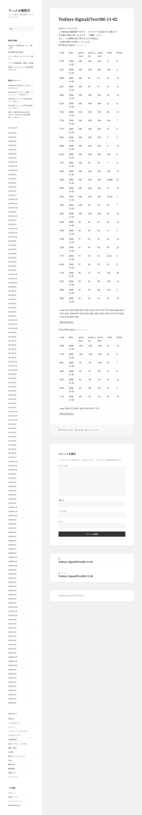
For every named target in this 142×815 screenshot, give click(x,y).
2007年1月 (12, 653)
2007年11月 (12, 611)
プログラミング (14, 735)
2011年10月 (12, 420)
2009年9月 (12, 520)
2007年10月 (12, 615)
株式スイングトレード (16, 756)
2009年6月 (12, 532)
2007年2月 (12, 649)
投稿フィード (13, 797)
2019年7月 (12, 179)
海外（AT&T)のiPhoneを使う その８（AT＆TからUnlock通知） (20, 114)
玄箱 (10, 760)
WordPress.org (14, 805)
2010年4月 (12, 495)
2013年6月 (12, 345)
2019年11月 (12, 166)
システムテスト (14, 723)
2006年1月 (12, 703)
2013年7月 (12, 341)
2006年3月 (12, 694)
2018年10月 (12, 208)
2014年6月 (12, 295)
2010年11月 (12, 465)
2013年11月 (12, 324)
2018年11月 (12, 203)
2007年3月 (12, 644)
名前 (61, 500)
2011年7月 (12, 432)
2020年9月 (12, 141)
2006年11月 (12, 661)
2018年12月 (12, 199)
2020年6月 (12, 145)
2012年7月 (12, 382)
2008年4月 (12, 590)
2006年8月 (12, 674)
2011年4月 (12, 445)
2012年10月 (12, 370)
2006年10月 (12, 665)
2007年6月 (12, 632)
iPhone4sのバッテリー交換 (18, 92)
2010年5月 (12, 490)
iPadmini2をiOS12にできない (19, 85)
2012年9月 (12, 374)
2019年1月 (12, 195)
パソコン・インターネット (18, 731)
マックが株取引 (19, 10)
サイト (61, 522)
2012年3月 (12, 399)
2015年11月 (12, 233)
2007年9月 (12, 619)
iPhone (11, 719)
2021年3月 (12, 133)
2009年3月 (12, 545)
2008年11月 (12, 561)
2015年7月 (12, 249)
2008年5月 (12, 586)
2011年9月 (12, 424)
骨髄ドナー (12, 773)
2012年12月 (12, 362)
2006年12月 (12, 657)
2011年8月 (12, 428)
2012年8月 (12, 378)
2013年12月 (12, 320)
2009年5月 (12, 536)
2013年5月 (12, 349)
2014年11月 (12, 278)
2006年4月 (12, 690)
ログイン (11, 793)
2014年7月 (12, 291)
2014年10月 (12, 283)
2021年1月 (12, 137)
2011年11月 (12, 416)
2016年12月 (12, 216)
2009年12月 (12, 507)
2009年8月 (12, 524)
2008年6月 (12, 582)
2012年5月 (12, 391)
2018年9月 (12, 212)
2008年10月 (12, 565)
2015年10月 (12, 237)
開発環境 (11, 768)
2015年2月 (12, 270)
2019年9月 (12, 174)
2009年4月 (12, 540)
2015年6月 (12, 253)
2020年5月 (12, 149)
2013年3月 (12, 353)
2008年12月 (12, 557)
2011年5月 (12, 441)
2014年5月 (12, 299)
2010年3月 (12, 499)
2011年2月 (12, 453)
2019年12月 (12, 162)
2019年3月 (12, 191)
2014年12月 (12, 274)
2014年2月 (12, 312)
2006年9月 (12, 669)
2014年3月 (12, 308)
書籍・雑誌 (12, 748)
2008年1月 (12, 603)
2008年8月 (12, 574)
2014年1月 (12, 316)
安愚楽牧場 (12, 739)
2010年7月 (12, 482)
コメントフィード (15, 801)
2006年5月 (12, 686)
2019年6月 (12, 183)
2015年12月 (12, 228)
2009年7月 (12, 528)
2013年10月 (12, 328)
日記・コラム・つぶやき (17, 744)
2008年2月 (12, 599)
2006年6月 (12, 682)
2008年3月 (12, 594)
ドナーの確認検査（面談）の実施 (20, 63)
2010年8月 (12, 478)
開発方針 (11, 764)
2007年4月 (12, 640)
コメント (63, 466)
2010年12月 (12, 461)
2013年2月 (12, 357)
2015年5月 (12, 258)
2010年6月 (12, 486)
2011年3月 (12, 449)
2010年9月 (12, 474)
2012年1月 (12, 407)
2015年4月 (12, 262)
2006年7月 (12, 678)
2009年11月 (12, 511)
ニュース (11, 727)
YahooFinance (66, 322)
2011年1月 (12, 457)
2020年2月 (12, 158)
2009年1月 (12, 553)
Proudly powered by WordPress (71, 595)
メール (62, 511)
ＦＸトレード (13, 777)
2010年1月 (12, 503)
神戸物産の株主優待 (15, 52)
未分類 (10, 752)
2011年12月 (12, 411)
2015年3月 (12, 266)
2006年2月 (12, 699)
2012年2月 (12, 403)
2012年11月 (12, 366)
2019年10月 (12, 170)
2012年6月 (12, 386)
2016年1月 (12, 224)
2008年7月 (12, 578)
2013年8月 (12, 337)
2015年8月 (12, 245)
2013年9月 (12, 332)
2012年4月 (12, 395)
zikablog (80, 430)
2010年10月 (12, 470)
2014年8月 (12, 287)
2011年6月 (12, 436)
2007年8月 (12, 624)
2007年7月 (12, 628)
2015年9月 (12, 241)
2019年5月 (12, 187)
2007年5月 (12, 636)
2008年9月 (12, 570)
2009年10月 (12, 515)
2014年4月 (12, 303)
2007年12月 (12, 607)
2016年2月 (12, 220)
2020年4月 (12, 154)
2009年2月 (12, 549)
